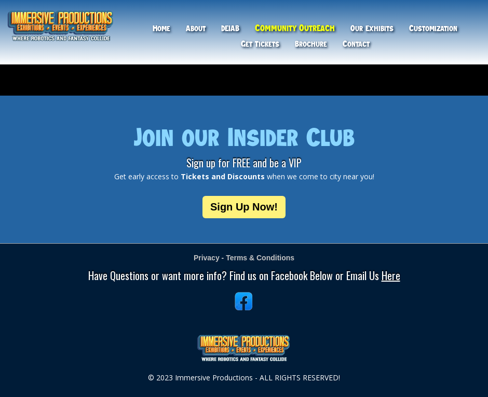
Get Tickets (260, 44)
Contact (356, 44)
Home (161, 28)
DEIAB (230, 28)
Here (391, 275)
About (196, 28)
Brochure (311, 44)
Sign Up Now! (244, 207)
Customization (433, 28)
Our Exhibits (372, 28)
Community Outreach (295, 27)
